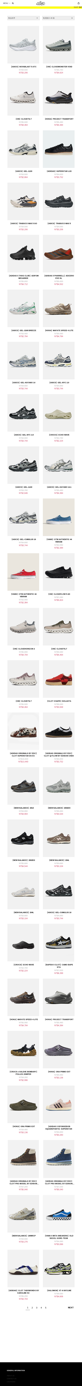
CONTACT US (11, 1379)
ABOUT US (10, 1376)
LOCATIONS (11, 1382)
